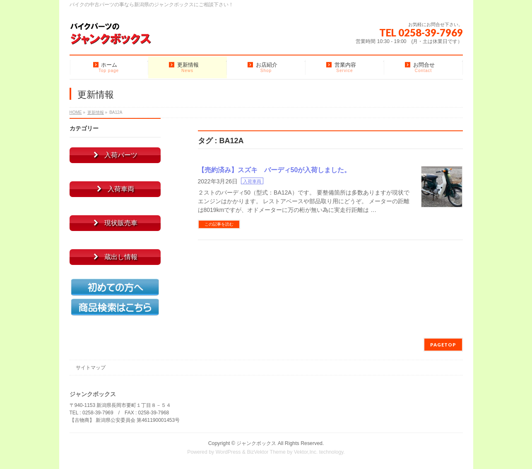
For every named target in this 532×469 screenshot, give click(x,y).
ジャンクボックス (256, 443)
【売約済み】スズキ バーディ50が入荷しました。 (274, 169)
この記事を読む (219, 224)
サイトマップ (91, 367)
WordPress (228, 452)
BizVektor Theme (266, 452)
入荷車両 (252, 181)
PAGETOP (443, 344)
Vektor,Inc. (306, 452)
